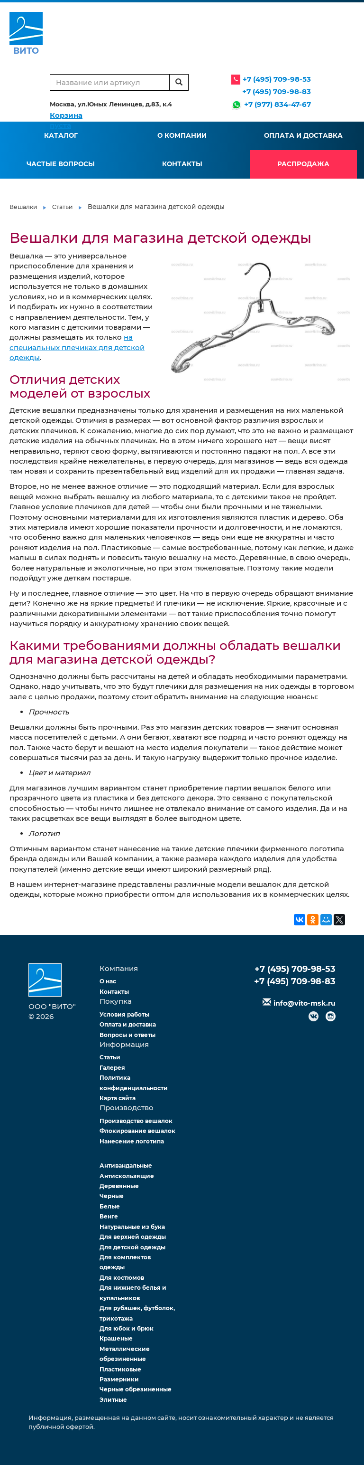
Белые (110, 1206)
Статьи (62, 206)
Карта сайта (118, 1098)
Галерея (112, 1067)
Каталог (61, 135)
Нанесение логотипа (132, 1141)
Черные (112, 1195)
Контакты (182, 164)
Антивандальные (126, 1165)
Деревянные (119, 1185)
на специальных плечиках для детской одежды (77, 347)
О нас (108, 981)
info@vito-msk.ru (304, 1003)
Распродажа (303, 164)
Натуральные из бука (132, 1226)
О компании (182, 135)
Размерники (119, 1379)
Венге (109, 1216)
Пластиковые (120, 1369)
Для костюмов (122, 1277)
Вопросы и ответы (127, 1034)
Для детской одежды (132, 1247)
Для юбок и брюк (127, 1328)
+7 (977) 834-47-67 (277, 104)
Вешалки (23, 206)
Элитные (113, 1399)
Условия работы (124, 1014)
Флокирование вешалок (137, 1130)
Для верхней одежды (133, 1236)
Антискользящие (127, 1176)
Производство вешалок (136, 1120)
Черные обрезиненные (136, 1389)
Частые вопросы (61, 164)
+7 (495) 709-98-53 (277, 79)
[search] (179, 82)
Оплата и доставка (303, 135)
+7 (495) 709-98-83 (276, 91)
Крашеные (116, 1338)
